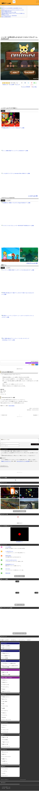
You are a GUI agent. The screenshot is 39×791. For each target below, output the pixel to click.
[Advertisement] (19, 26)
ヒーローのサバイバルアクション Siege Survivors (9, 15)
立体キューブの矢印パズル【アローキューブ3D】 (8, 12)
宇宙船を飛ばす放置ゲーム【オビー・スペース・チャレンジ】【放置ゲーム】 (13, 13)
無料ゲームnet (6, 3)
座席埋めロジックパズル (5, 14)
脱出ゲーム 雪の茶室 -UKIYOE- (6, 16)
